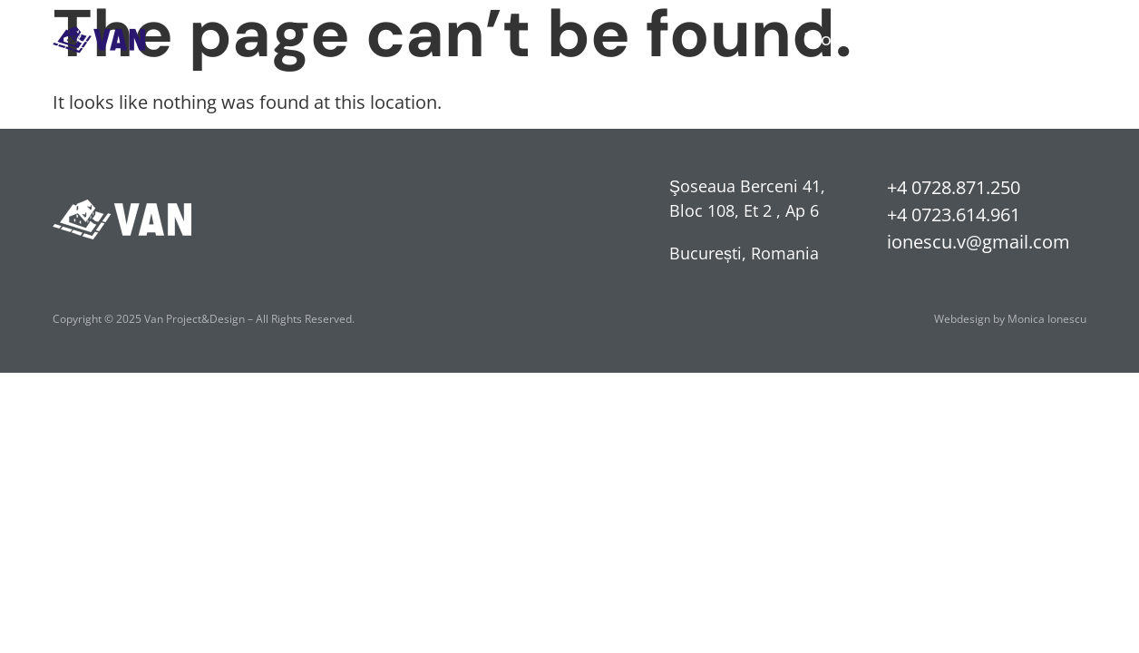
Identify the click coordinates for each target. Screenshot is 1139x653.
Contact (1052, 39)
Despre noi (945, 39)
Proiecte (838, 39)
